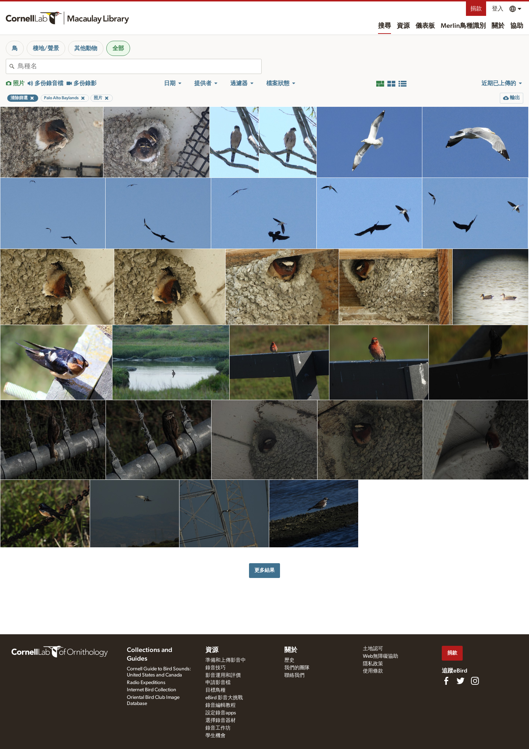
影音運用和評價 (223, 675)
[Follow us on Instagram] (475, 680)
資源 (403, 26)
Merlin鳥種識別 (463, 26)
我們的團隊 (297, 667)
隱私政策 (373, 663)
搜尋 (384, 26)
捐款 (476, 9)
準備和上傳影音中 (225, 660)
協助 (516, 26)
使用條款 (373, 671)
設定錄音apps (220, 712)
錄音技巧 (215, 667)
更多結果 (264, 570)
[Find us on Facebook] (446, 680)
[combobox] (139, 66)
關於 (498, 26)
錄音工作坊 (218, 728)
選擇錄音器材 (220, 720)
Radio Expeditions (146, 682)
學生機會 (215, 735)
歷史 (289, 660)
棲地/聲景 (46, 48)
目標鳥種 (215, 690)
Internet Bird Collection (151, 689)
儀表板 (425, 26)
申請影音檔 (218, 682)
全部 (118, 48)
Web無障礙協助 (380, 656)
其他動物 (85, 48)
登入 (497, 9)
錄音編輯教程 (220, 705)
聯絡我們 (294, 675)
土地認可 (373, 648)
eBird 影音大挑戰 (224, 697)
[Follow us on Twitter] (460, 680)
